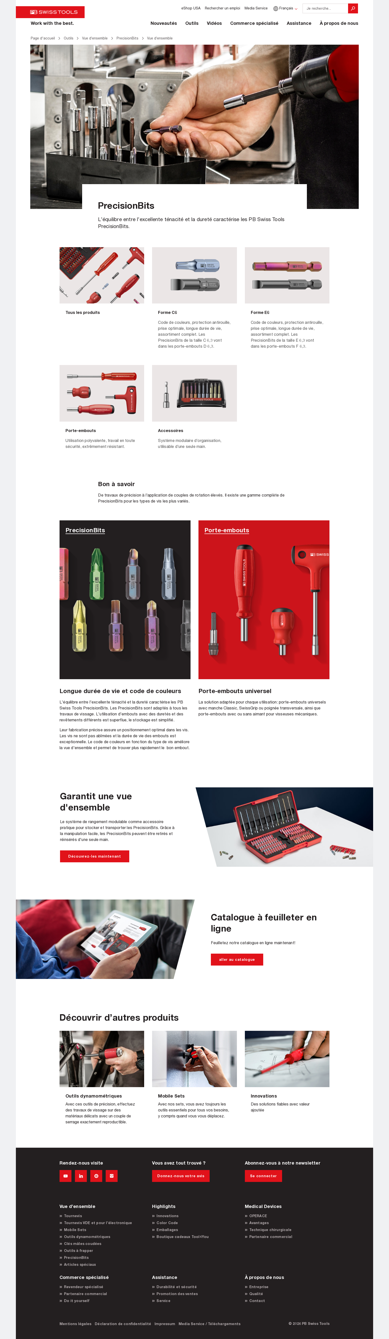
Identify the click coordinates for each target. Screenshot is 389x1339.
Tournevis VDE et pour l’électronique (98, 1223)
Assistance (299, 23)
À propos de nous (339, 23)
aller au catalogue (237, 959)
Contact (257, 1301)
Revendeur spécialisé (83, 1287)
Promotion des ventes (177, 1294)
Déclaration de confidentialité (123, 1324)
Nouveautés (164, 23)
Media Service (256, 8)
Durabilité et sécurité (176, 1287)
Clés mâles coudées (82, 1243)
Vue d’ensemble (102, 1082)
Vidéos (214, 23)
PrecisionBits (76, 1257)
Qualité (256, 1294)
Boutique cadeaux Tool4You (183, 1237)
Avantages (259, 1223)
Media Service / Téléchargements (209, 1324)
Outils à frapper (78, 1250)
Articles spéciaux (80, 1264)
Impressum (165, 1324)
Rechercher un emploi (222, 8)
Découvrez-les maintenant (94, 856)
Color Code (167, 1223)
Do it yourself (76, 1301)
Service (163, 1301)
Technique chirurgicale (270, 1230)
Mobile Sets (75, 1230)
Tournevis (73, 1216)
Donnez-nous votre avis (180, 1176)
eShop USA (190, 8)
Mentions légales (75, 1324)
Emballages (167, 1230)
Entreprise (259, 1287)
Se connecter (263, 1176)
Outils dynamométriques (87, 1237)
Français (282, 8)
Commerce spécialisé (254, 23)
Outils (191, 23)
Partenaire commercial (270, 1237)
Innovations (167, 1216)
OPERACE (258, 1216)
